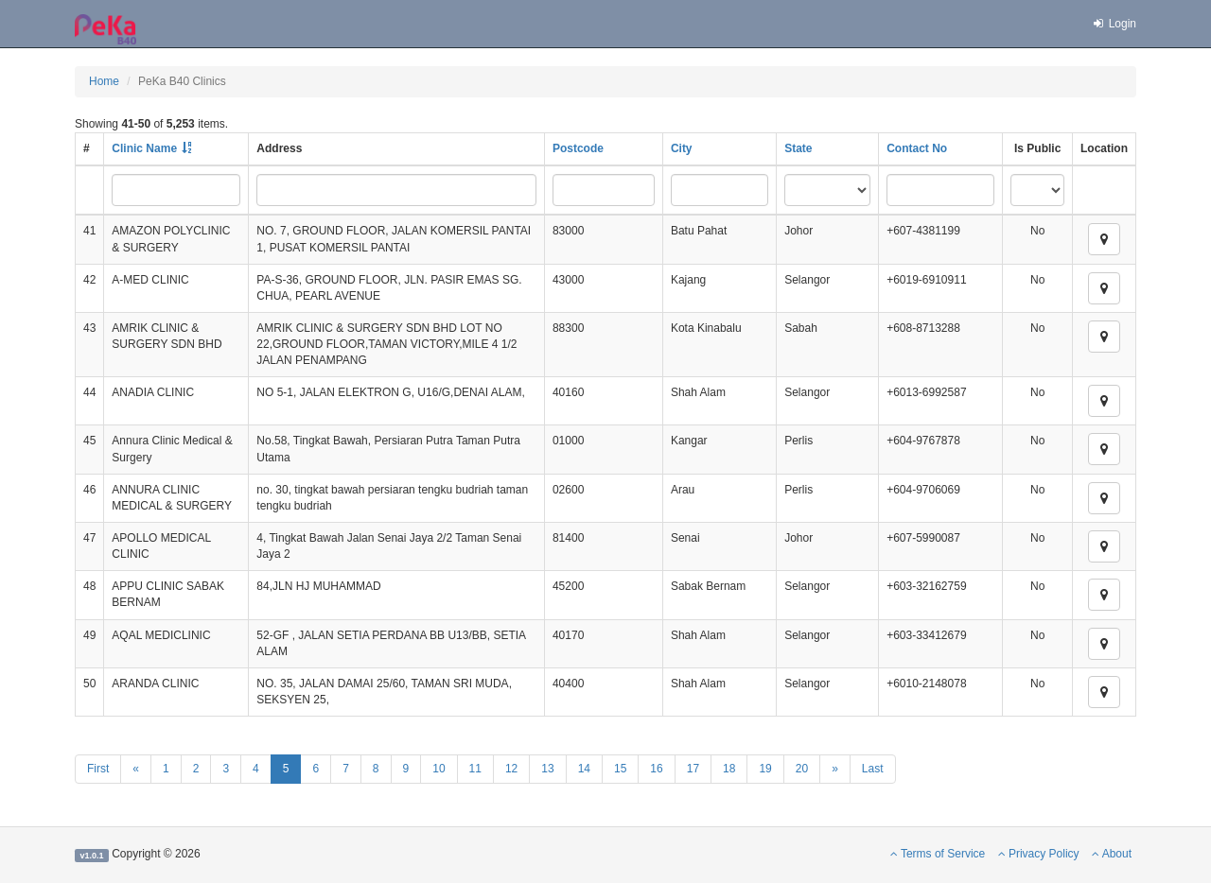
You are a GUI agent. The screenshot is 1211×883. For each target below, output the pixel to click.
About (1112, 853)
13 (547, 768)
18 (729, 768)
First (98, 768)
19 (765, 768)
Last (873, 768)
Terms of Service (937, 853)
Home (104, 81)
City (682, 148)
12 (511, 768)
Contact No (916, 148)
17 (693, 768)
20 (802, 768)
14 (584, 768)
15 (620, 768)
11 (475, 768)
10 (438, 768)
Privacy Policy (1038, 853)
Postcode (578, 148)
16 (656, 768)
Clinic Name (144, 148)
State (798, 148)
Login (1113, 23)
